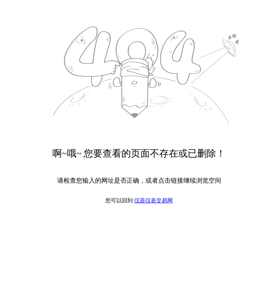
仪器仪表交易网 (153, 201)
